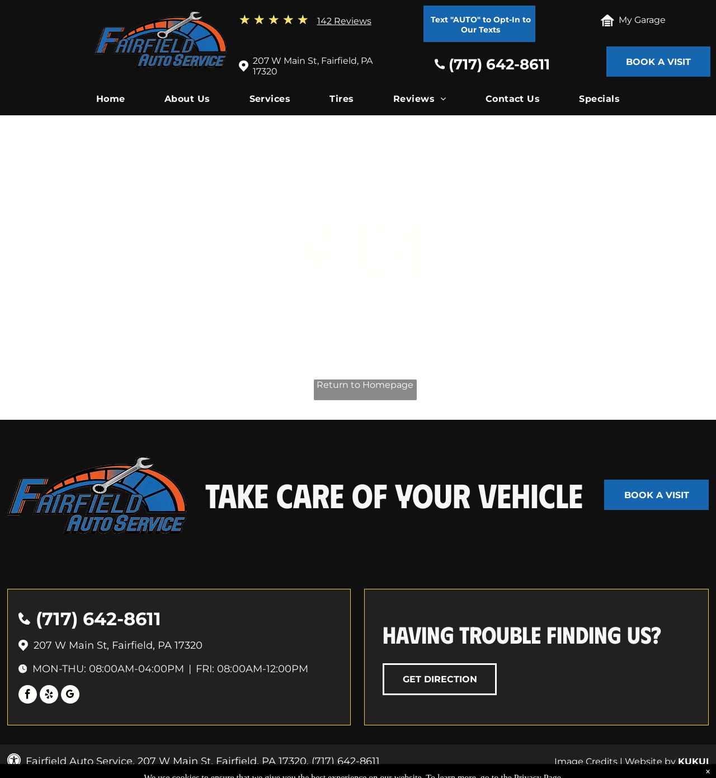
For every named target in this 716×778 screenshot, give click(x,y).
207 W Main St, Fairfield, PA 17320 (118, 645)
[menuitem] (111, 101)
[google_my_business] (70, 695)
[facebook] (27, 695)
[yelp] (49, 695)
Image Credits (586, 761)
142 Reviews (344, 21)
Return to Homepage (365, 384)
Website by (650, 761)
